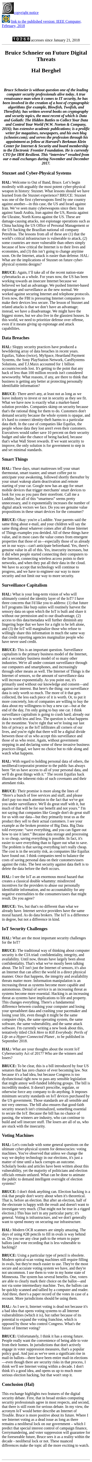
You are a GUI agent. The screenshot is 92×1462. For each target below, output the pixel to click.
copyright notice (20, 13)
